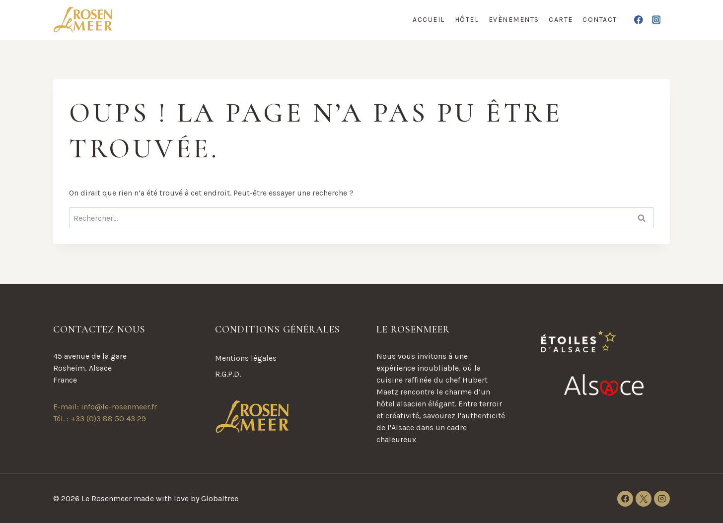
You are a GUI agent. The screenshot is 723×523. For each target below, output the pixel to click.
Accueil (429, 19)
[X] (643, 499)
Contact (599, 19)
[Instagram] (656, 19)
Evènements (514, 19)
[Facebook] (639, 19)
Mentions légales (246, 358)
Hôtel (467, 19)
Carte (561, 19)
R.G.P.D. (228, 374)
